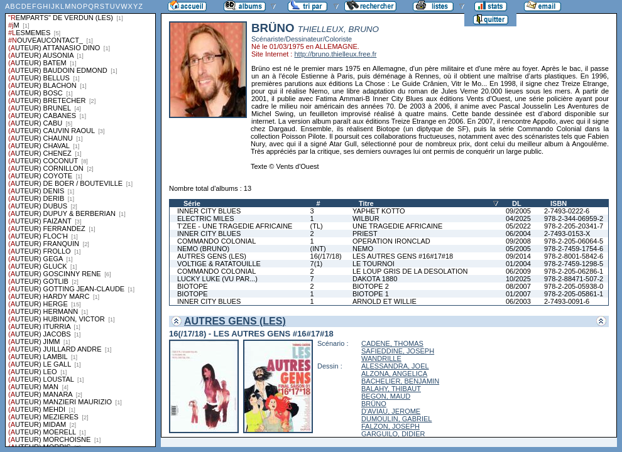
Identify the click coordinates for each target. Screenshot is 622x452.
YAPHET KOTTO (378, 211)
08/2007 (518, 286)
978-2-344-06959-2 (573, 218)
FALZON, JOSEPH (390, 426)
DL (516, 203)
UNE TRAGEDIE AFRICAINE (397, 226)
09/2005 (518, 211)
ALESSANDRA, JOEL (395, 366)
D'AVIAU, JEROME (390, 411)
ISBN (558, 203)
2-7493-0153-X (567, 233)
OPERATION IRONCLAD (391, 241)
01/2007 (518, 294)
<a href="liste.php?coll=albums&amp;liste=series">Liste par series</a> (80, 223)
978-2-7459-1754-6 (573, 248)
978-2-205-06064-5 (573, 241)
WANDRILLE (381, 358)
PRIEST (365, 233)
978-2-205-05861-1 (573, 294)
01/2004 (518, 263)
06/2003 (518, 301)
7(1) (316, 263)
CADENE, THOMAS (392, 343)
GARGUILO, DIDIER (393, 434)
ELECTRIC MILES (205, 218)
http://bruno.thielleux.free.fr (335, 54)
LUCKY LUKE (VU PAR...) (217, 278)
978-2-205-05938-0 (573, 286)
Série (191, 203)
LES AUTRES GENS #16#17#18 (402, 256)
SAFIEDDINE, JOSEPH (397, 351)
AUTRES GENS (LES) (211, 256)
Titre (366, 203)
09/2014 (518, 256)
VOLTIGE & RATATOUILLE (219, 263)
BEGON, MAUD (385, 396)
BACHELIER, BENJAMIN (400, 381)
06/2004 (518, 233)
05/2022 (518, 226)
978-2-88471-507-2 (573, 278)
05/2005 (518, 248)
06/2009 (518, 271)
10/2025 (518, 278)
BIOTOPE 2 (370, 286)
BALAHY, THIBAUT (391, 388)
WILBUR (365, 218)
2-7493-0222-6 (566, 211)
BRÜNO (373, 403)
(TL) (316, 226)
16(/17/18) (326, 256)
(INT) (318, 248)
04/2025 (518, 218)
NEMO (362, 248)
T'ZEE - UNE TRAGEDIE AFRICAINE (234, 226)
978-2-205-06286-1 (573, 271)
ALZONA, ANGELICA (394, 373)
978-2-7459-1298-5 (573, 263)
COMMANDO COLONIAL (216, 241)
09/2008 (518, 241)
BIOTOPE (192, 286)
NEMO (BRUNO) (203, 248)
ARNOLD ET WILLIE (384, 301)
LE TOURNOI (373, 263)
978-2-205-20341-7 (573, 226)
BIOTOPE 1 (370, 294)
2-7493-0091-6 (566, 301)
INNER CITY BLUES (209, 211)
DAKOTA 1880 (374, 278)
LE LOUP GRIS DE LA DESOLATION (410, 271)
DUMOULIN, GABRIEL (396, 418)
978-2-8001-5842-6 (573, 256)
